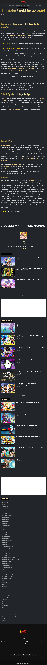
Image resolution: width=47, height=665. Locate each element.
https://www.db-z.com (23, 243)
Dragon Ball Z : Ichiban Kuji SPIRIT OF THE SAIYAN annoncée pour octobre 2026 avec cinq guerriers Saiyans (30, 384)
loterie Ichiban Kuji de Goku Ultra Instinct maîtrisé (20, 68)
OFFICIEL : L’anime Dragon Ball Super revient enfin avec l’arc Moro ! (29, 279)
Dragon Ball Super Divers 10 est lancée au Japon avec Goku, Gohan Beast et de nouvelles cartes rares (30, 348)
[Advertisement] (23, 308)
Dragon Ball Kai (4, 265)
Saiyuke (5, 14)
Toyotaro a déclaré (10, 169)
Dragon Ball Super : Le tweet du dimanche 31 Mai (26, 425)
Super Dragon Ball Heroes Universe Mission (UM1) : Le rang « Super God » (36, 226)
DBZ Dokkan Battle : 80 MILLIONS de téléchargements (28, 436)
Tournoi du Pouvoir (15, 109)
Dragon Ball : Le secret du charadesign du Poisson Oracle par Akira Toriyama (30, 324)
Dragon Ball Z (6, 166)
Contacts (3, 646)
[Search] (45, 1)
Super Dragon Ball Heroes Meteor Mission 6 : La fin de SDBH (29, 402)
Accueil (7, 5)
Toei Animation (32, 180)
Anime (10, 5)
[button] (2, 1)
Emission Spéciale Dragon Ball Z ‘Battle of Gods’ (26, 414)
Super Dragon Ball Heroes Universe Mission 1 (23, 71)
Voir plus (23, 395)
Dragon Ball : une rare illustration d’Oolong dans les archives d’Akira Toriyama (29, 372)
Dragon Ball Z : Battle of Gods (25, 158)
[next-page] (4, 290)
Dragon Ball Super (6, 145)
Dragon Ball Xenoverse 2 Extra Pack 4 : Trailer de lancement (29, 459)
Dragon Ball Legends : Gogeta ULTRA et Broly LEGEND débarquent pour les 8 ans (30, 336)
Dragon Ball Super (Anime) (17, 5)
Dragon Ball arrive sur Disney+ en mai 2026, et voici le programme (29, 257)
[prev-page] (2, 290)
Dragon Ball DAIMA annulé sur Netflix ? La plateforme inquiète (29, 447)
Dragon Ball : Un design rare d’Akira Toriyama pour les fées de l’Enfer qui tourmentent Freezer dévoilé (29, 360)
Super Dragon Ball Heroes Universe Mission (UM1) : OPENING (10, 226)
